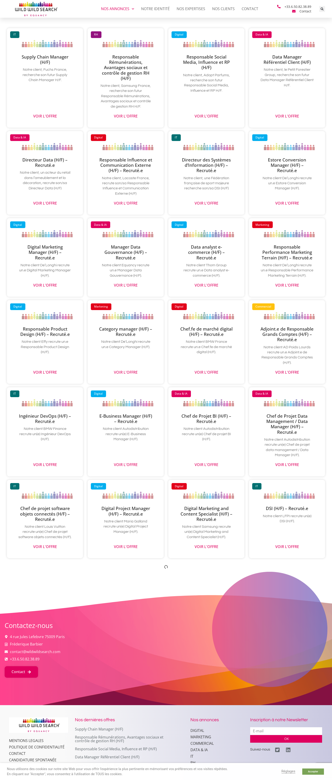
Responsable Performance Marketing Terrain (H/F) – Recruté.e (287, 252)
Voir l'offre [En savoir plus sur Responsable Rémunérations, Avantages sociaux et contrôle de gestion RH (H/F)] (126, 116)
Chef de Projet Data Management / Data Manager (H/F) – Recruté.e (287, 424)
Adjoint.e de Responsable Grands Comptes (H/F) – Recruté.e (287, 334)
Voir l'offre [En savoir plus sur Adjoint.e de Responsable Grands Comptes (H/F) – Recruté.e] (287, 372)
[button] (322, 9)
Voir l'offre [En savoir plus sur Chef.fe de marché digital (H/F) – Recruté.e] (206, 372)
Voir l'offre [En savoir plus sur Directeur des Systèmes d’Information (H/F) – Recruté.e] (206, 203)
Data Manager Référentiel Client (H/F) (287, 59)
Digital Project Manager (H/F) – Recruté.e (125, 511)
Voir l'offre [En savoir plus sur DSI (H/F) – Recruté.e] (287, 547)
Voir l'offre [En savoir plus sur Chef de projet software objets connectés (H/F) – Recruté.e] (45, 547)
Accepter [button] (313, 771)
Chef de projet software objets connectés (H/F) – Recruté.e (45, 513)
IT (191, 756)
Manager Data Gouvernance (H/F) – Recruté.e (125, 252)
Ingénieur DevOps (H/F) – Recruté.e (45, 418)
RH (193, 762)
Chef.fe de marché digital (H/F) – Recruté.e (206, 331)
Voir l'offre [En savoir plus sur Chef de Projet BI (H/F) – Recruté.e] (206, 465)
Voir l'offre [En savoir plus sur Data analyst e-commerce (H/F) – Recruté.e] (206, 285)
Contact (250, 8)
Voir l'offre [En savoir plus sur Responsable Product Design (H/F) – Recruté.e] (45, 372)
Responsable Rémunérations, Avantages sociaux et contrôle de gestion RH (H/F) (125, 67)
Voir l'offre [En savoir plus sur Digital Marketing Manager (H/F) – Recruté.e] (45, 285)
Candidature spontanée (32, 759)
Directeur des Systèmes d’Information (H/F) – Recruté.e (206, 165)
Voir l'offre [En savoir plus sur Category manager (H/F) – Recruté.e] (126, 372)
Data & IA (199, 749)
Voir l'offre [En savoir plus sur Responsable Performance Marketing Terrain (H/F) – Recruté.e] (287, 285)
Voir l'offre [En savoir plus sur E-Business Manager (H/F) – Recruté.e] (126, 465)
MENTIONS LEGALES (26, 740)
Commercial (202, 743)
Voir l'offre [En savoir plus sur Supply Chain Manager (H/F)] (45, 116)
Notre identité (155, 8)
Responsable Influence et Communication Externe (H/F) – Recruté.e (125, 165)
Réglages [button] (288, 771)
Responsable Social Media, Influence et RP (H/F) (206, 62)
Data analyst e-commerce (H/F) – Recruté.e (206, 252)
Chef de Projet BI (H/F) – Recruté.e (206, 418)
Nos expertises (191, 8)
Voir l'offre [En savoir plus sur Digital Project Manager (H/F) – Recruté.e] (126, 547)
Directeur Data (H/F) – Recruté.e (45, 162)
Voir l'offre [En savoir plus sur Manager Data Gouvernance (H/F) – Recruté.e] (126, 285)
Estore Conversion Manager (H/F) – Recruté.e (287, 165)
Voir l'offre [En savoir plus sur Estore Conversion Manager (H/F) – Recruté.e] (287, 203)
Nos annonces (117, 8)
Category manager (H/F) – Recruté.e (125, 331)
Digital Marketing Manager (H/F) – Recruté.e (45, 252)
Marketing (200, 736)
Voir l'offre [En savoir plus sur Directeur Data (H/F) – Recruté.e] (45, 203)
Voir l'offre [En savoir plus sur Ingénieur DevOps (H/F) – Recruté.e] (45, 465)
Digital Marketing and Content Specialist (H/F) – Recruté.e (206, 513)
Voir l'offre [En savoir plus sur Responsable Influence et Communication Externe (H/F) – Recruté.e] (126, 203)
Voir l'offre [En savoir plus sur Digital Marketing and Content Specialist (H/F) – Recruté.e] (206, 547)
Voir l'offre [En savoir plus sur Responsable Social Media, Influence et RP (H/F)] (206, 116)
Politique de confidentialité (37, 747)
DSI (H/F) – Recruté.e (287, 508)
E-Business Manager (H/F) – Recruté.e (125, 418)
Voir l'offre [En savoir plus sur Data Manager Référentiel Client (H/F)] (287, 116)
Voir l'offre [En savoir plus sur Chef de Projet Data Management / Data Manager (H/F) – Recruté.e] (287, 465)
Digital (197, 730)
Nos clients (223, 8)
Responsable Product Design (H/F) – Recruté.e (45, 331)
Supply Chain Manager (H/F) (45, 59)
